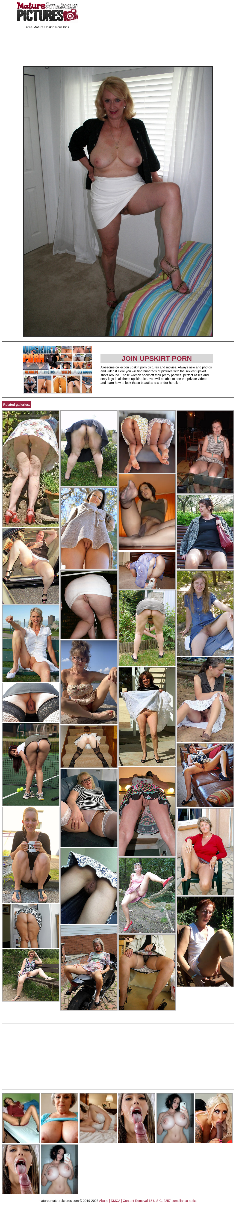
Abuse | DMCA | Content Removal (123, 1201)
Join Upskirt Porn (156, 358)
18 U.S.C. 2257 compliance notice (173, 1201)
